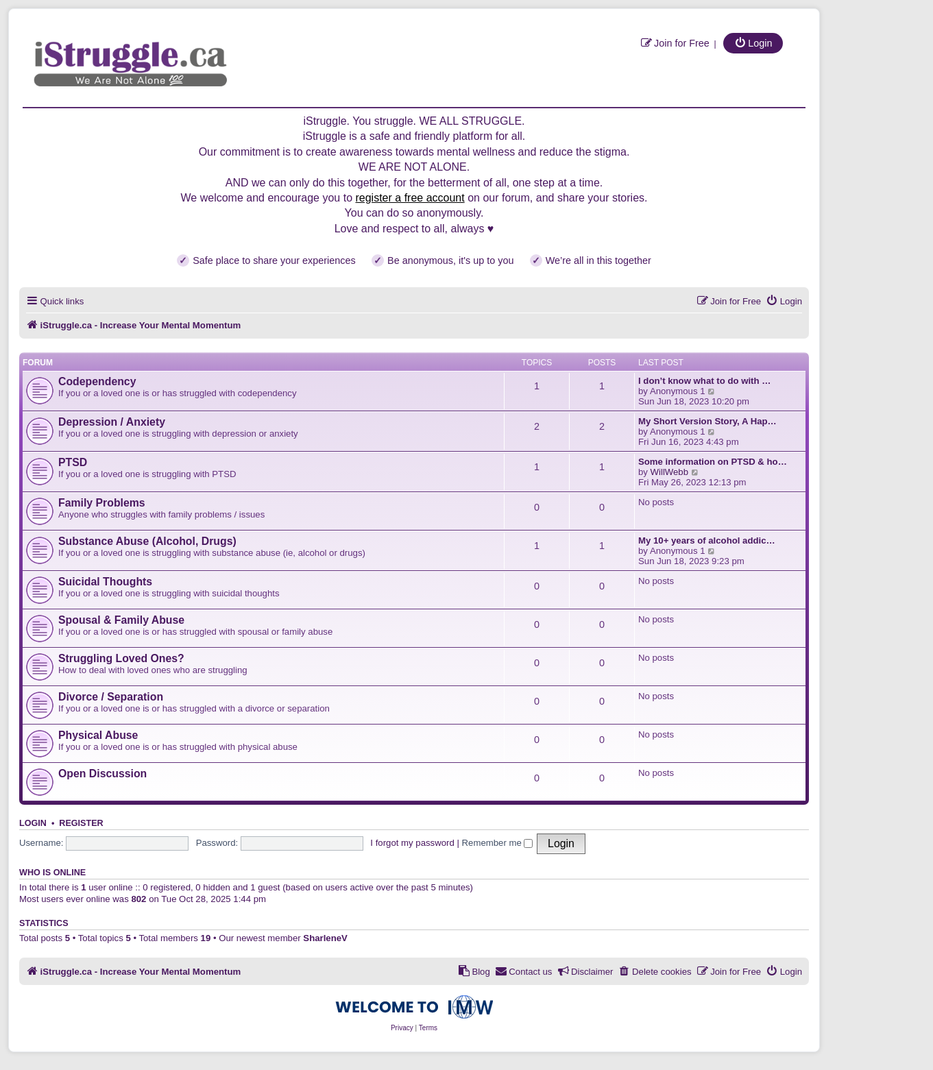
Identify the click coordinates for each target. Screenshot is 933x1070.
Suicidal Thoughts (105, 581)
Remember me (497, 843)
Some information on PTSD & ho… (712, 462)
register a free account (409, 198)
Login (33, 823)
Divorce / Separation (110, 697)
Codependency (97, 381)
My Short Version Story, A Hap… (707, 421)
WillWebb (669, 472)
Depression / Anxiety (111, 422)
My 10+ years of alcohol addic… (706, 540)
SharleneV (325, 938)
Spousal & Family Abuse (121, 620)
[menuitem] (675, 43)
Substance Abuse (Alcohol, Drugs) (147, 541)
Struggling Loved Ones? (121, 658)
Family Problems (101, 503)
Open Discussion (102, 773)
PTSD (72, 462)
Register (81, 823)
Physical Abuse (98, 735)
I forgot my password (412, 843)
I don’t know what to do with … (704, 381)
